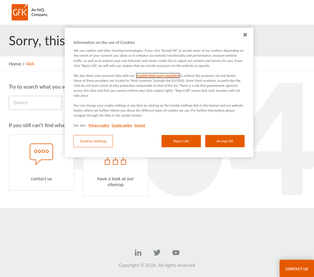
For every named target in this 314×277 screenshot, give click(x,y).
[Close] (245, 34)
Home (15, 63)
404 (30, 63)
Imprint (139, 125)
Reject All (181, 141)
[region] (159, 92)
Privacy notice (99, 125)
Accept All (225, 141)
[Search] (35, 103)
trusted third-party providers (158, 75)
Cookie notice (122, 125)
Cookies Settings (93, 141)
